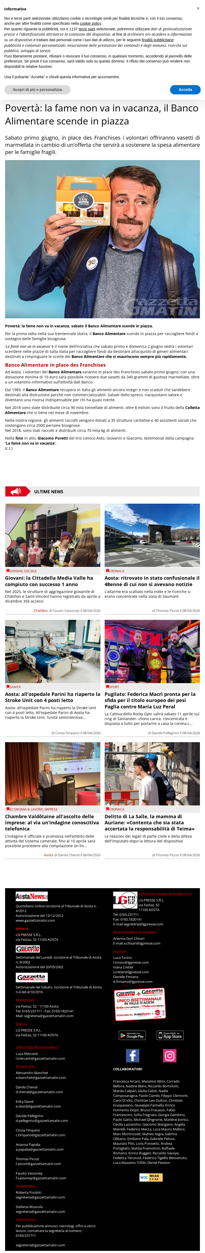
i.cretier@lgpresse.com (131, 972)
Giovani (16, 571)
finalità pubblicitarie (158, 40)
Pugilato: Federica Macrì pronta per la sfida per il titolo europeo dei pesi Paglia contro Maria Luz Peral (150, 700)
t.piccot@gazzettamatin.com (38, 1163)
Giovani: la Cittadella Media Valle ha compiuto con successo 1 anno (49, 581)
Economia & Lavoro (26, 809)
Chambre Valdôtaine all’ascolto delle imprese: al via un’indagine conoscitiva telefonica (52, 822)
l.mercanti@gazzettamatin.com (40, 1058)
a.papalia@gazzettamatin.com (40, 1149)
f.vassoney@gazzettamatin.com (41, 1178)
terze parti (87, 29)
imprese (51, 809)
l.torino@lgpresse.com (131, 962)
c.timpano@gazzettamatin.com (40, 1135)
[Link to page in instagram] (169, 1059)
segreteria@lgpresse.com (143, 924)
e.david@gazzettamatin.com (38, 1106)
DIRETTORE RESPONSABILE (37, 1047)
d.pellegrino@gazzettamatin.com (42, 1120)
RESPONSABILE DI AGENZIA (135, 932)
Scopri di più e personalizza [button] (37, 89)
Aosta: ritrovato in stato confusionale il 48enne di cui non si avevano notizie (152, 581)
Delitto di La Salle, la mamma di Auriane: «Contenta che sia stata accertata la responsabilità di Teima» (150, 822)
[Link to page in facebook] (132, 1055)
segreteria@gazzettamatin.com (48, 1015)
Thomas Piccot (167, 610)
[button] (198, 8)
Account (119, 951)
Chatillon (41, 610)
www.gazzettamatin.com (35, 920)
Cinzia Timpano (67, 732)
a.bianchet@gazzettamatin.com (41, 1077)
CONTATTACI (26, 1219)
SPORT (114, 687)
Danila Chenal (69, 855)
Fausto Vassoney (66, 610)
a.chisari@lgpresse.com (142, 943)
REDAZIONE (25, 1000)
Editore (22, 928)
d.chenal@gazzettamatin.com (39, 1091)
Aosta (48, 855)
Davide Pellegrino (165, 732)
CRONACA (116, 571)
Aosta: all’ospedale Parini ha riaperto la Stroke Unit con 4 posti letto (52, 697)
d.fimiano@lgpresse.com (132, 981)
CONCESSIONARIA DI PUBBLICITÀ (165, 894)
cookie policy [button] (90, 23)
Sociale (30, 571)
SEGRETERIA (25, 1186)
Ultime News (48, 491)
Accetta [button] (185, 89)
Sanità (15, 687)
